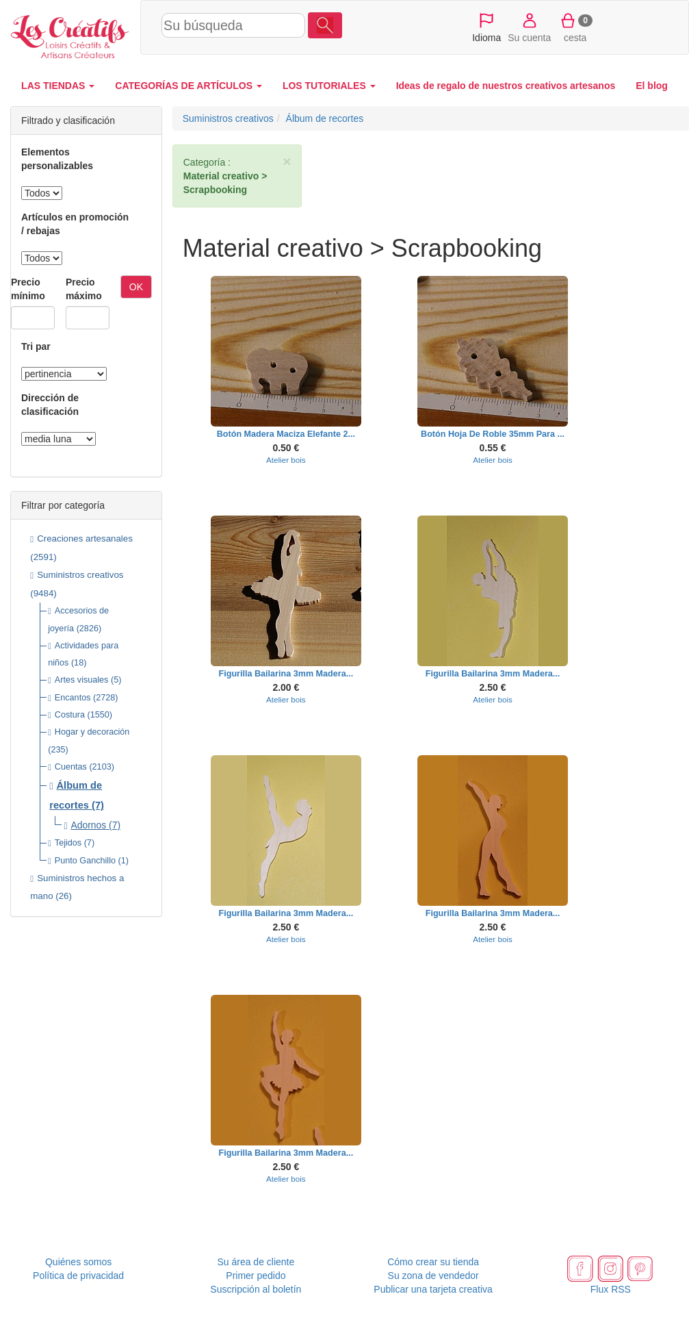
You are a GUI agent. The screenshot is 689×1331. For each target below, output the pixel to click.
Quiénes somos (78, 1261)
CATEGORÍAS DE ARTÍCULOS (188, 85)
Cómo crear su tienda (433, 1261)
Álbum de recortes (325, 118)
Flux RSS (610, 1289)
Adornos (89, 825)
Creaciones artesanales (85, 538)
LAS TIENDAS (57, 85)
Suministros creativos (80, 575)
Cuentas (71, 767)
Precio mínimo (28, 289)
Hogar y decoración (92, 732)
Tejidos (68, 843)
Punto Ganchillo (85, 860)
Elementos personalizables (57, 159)
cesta (575, 26)
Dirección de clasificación (50, 404)
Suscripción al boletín (255, 1289)
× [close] (287, 161)
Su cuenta (529, 26)
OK (136, 286)
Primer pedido (255, 1275)
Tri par (36, 346)
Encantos (73, 697)
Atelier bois (286, 459)
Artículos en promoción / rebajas (75, 224)
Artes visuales (82, 680)
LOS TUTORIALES (329, 85)
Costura (70, 715)
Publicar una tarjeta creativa (433, 1289)
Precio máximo (84, 289)
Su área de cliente (255, 1261)
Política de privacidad (78, 1275)
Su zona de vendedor (433, 1275)
